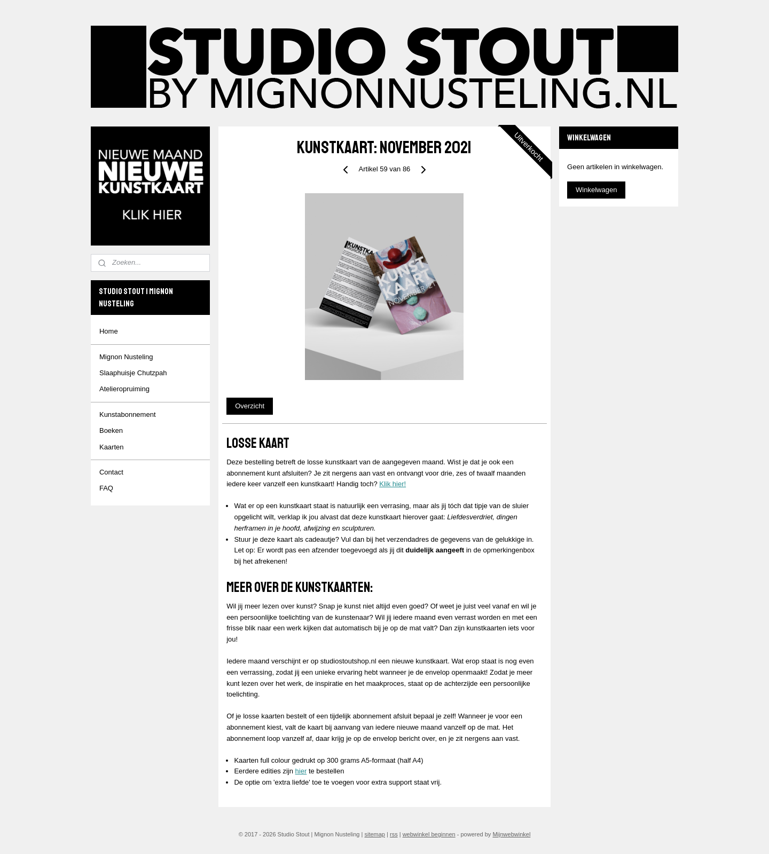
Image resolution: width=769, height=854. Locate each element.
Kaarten (111, 447)
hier (301, 771)
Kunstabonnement (127, 414)
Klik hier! (392, 484)
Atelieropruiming (124, 389)
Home (108, 331)
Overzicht (249, 406)
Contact (111, 472)
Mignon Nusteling (126, 357)
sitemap (374, 834)
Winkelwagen (596, 190)
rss (394, 834)
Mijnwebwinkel (511, 834)
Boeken (111, 430)
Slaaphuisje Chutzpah (133, 373)
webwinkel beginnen (429, 834)
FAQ (106, 488)
